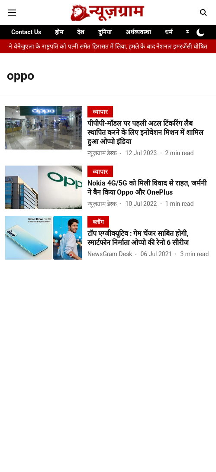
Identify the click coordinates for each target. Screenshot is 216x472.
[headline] (149, 132)
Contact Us (26, 32)
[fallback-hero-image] (46, 132)
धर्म (168, 32)
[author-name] (103, 153)
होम (59, 32)
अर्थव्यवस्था (138, 32)
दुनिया (105, 32)
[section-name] (100, 111)
